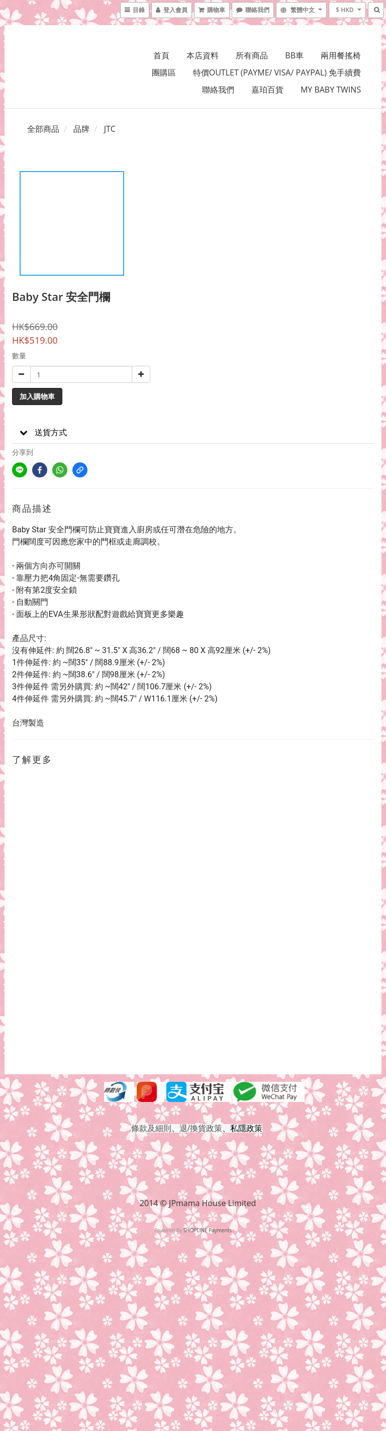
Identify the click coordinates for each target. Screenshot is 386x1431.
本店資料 (202, 55)
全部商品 (43, 128)
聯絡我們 (218, 89)
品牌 (81, 128)
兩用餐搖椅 (341, 55)
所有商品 (252, 55)
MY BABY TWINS (331, 89)
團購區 (164, 72)
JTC (110, 128)
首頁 (161, 55)
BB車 (294, 55)
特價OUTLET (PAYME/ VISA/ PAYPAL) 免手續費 (277, 72)
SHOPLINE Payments (207, 1230)
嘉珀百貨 (267, 89)
